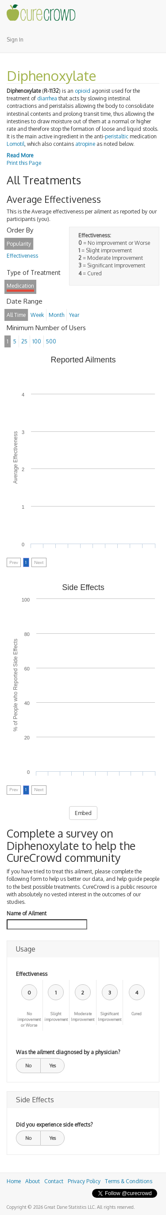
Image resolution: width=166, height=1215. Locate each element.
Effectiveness (31, 974)
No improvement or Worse (29, 1019)
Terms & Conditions (128, 1181)
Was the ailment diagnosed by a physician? (68, 1052)
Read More (20, 155)
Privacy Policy (84, 1181)
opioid (82, 91)
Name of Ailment (26, 913)
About (32, 1181)
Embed (83, 813)
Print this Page (24, 163)
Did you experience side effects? (54, 1124)
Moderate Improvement (82, 1016)
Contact (53, 1181)
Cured (136, 1013)
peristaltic (116, 136)
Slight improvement (56, 1016)
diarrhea (47, 98)
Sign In (15, 39)
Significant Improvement (109, 1016)
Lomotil (15, 144)
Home (14, 1181)
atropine (85, 144)
